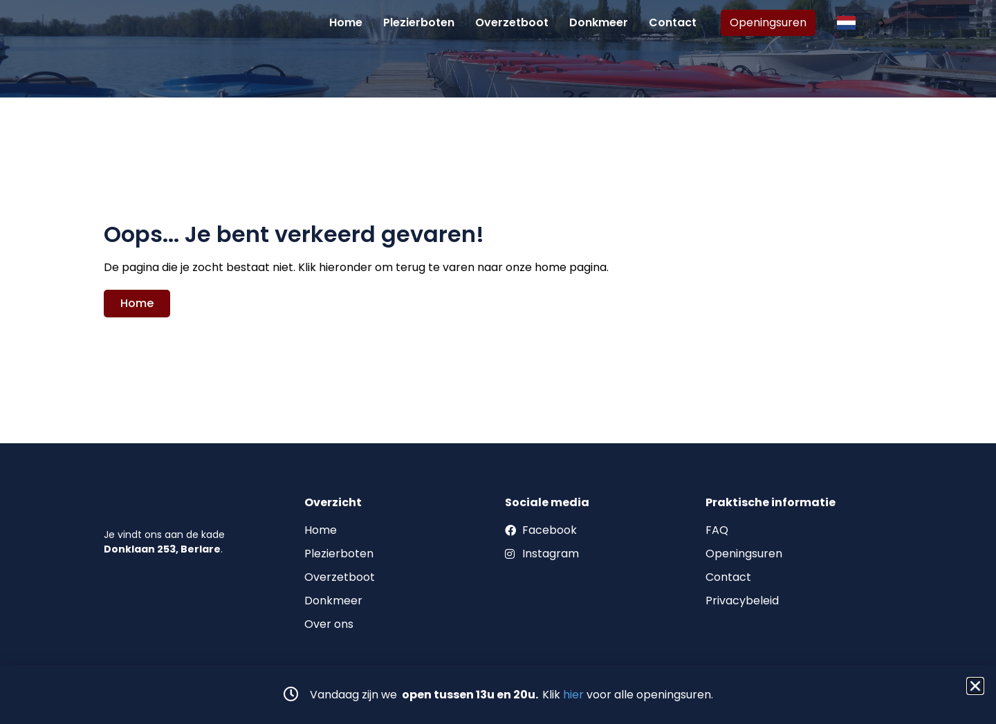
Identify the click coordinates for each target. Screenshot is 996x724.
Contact (673, 27)
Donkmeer (598, 27)
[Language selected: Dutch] (860, 28)
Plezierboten (418, 27)
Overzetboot (511, 27)
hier (573, 695)
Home (345, 27)
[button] (975, 686)
